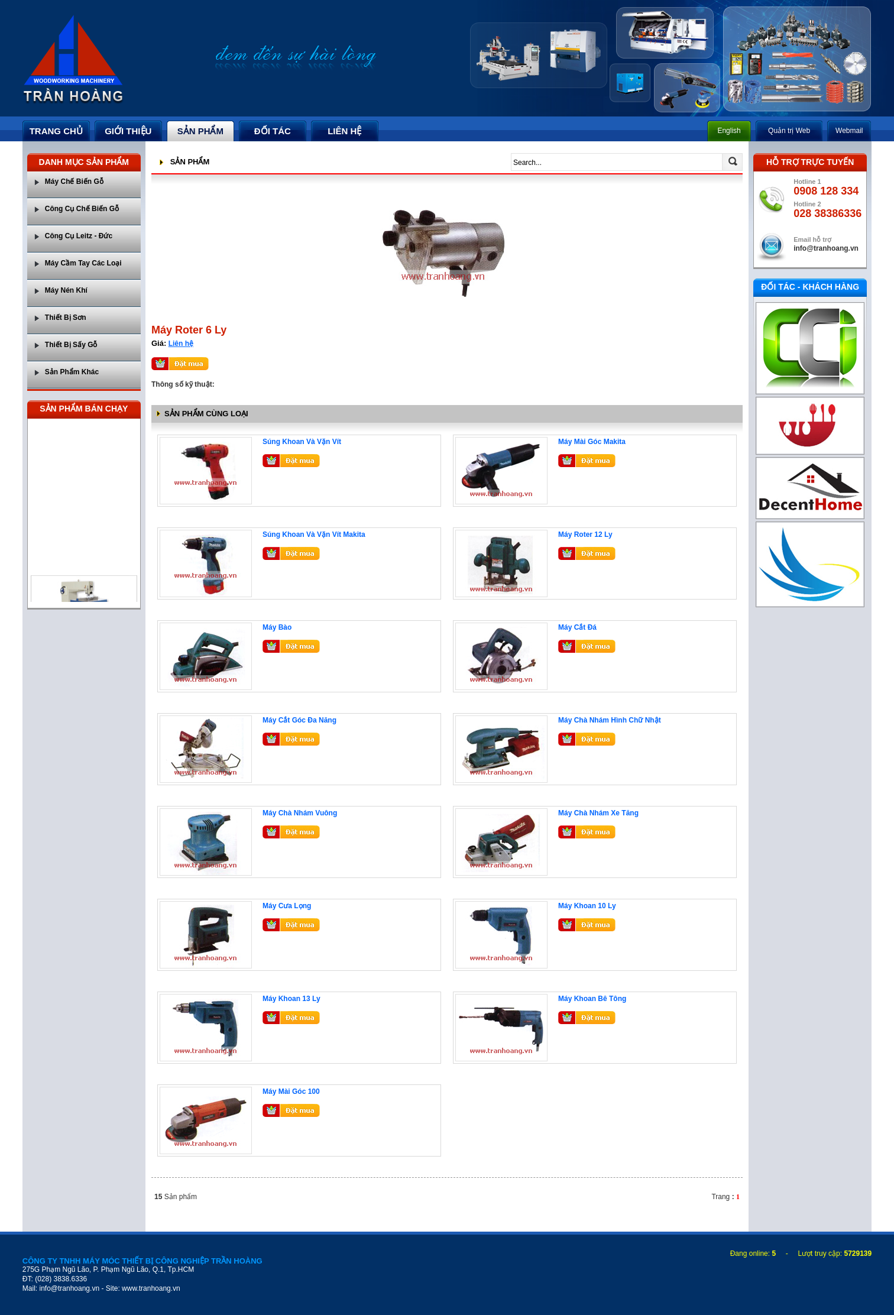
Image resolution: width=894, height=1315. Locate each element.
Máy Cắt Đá (577, 627)
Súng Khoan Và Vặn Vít (302, 442)
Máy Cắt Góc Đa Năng (299, 720)
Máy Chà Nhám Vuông (300, 813)
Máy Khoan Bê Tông (592, 999)
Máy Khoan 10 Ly (587, 906)
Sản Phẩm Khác (72, 372)
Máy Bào (277, 627)
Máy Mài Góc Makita (592, 442)
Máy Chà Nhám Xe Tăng (598, 813)
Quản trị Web (789, 131)
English (728, 131)
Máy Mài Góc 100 (291, 1091)
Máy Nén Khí (66, 290)
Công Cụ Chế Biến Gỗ (82, 209)
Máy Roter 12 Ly (585, 534)
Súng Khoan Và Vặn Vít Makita (314, 534)
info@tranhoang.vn (826, 248)
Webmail (849, 131)
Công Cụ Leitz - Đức (78, 236)
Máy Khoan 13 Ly (291, 999)
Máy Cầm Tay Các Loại (83, 263)
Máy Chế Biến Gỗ (74, 181)
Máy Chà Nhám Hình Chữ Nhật (609, 720)
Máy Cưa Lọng (287, 906)
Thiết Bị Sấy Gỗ (71, 345)
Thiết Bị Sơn (65, 317)
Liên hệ (181, 343)
